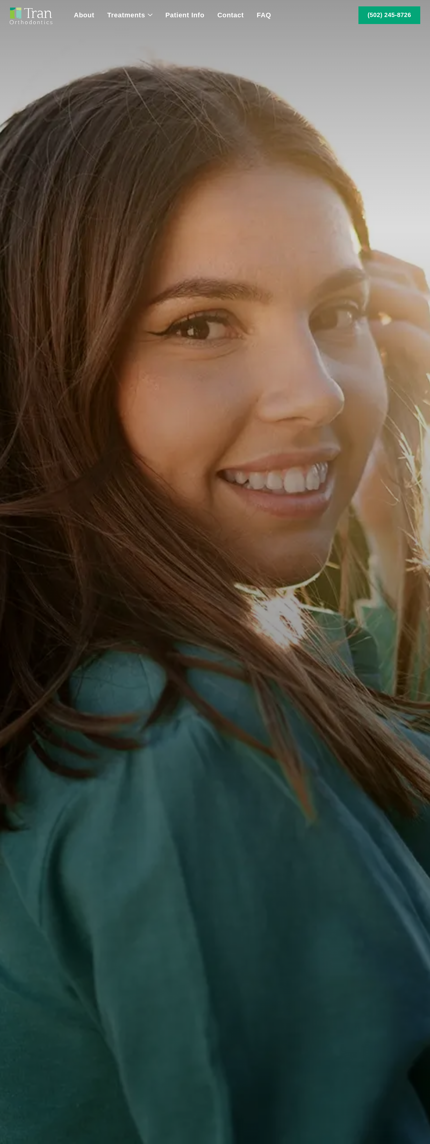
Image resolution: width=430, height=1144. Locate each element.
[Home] (31, 15)
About (84, 15)
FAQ (264, 15)
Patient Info (184, 15)
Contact (230, 15)
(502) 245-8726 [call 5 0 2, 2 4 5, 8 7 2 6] (389, 15)
